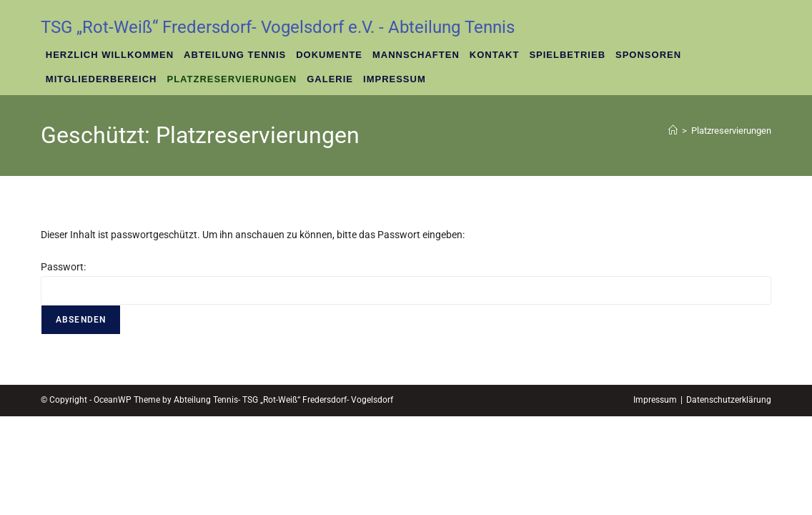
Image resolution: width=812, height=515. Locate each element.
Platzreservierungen (731, 130)
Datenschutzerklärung (728, 499)
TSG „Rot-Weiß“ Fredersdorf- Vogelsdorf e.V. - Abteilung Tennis (278, 27)
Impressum (655, 499)
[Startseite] (673, 130)
